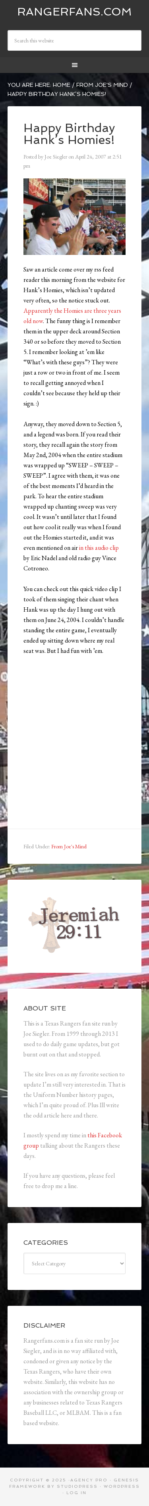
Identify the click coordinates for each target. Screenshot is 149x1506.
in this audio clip (99, 547)
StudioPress (77, 1486)
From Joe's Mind (69, 846)
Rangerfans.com (74, 11)
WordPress (122, 1486)
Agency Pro (89, 1480)
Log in (76, 1493)
